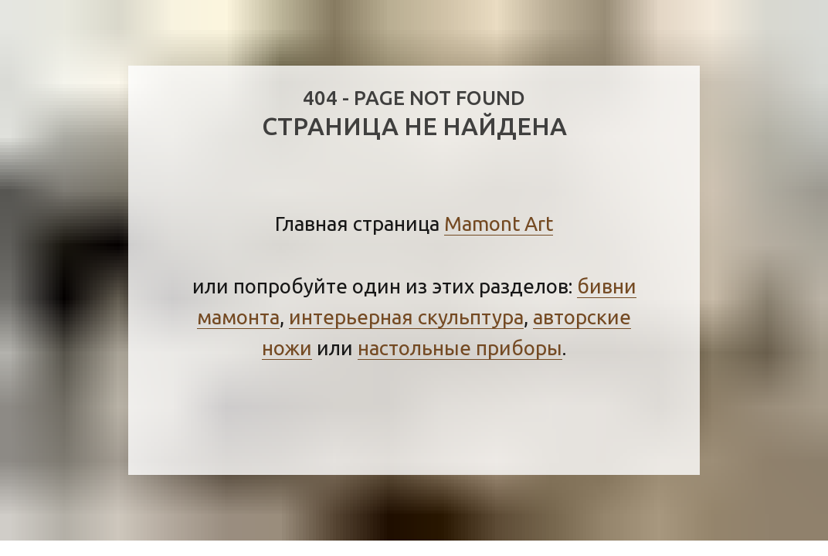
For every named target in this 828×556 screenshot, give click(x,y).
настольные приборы (460, 348)
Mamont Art (498, 223)
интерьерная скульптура (406, 317)
